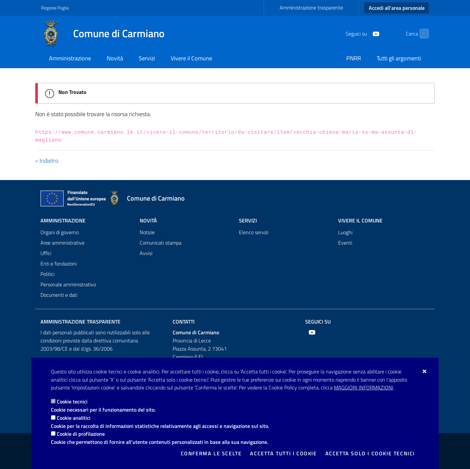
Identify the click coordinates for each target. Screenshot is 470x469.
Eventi (345, 243)
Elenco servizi (253, 232)
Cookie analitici (73, 418)
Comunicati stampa (160, 243)
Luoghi (345, 232)
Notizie (147, 232)
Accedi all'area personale (397, 8)
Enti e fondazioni (58, 263)
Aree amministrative (62, 243)
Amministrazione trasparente (311, 7)
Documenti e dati (58, 295)
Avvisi (146, 253)
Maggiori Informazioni (363, 387)
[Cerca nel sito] (421, 33)
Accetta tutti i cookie (283, 453)
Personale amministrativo (68, 284)
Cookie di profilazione (81, 434)
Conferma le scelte (211, 453)
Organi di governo (59, 232)
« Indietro (46, 160)
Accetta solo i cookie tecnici (370, 453)
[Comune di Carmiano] (106, 33)
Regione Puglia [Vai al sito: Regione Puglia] (55, 7)
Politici (47, 274)
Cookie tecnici (72, 401)
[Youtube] (363, 33)
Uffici (45, 253)
